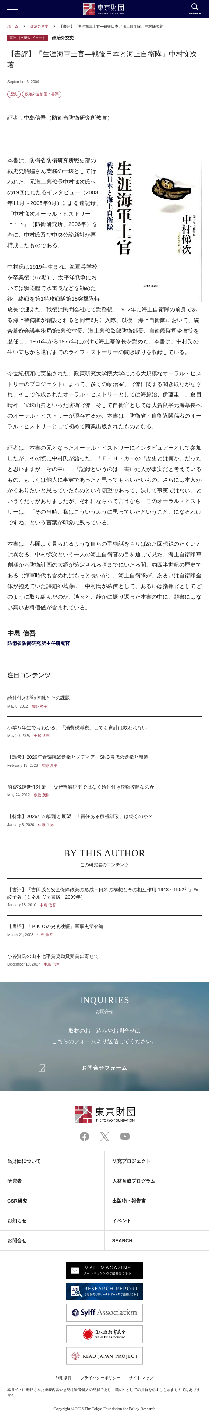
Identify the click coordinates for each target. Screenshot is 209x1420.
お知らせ (16, 1221)
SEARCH (122, 1240)
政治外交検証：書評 (42, 94)
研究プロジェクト (131, 1161)
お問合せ (16, 1240)
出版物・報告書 (129, 1201)
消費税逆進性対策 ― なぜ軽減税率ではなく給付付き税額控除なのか (104, 790)
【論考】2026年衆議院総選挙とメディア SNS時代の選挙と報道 (104, 761)
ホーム (12, 26)
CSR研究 (17, 1201)
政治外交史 (40, 26)
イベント (121, 1221)
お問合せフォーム (104, 1068)
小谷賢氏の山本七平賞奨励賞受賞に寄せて (104, 956)
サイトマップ (141, 1377)
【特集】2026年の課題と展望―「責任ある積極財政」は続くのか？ (104, 816)
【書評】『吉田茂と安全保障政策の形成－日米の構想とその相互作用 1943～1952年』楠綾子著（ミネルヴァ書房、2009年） (104, 897)
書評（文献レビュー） (27, 38)
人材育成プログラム (134, 1181)
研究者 (14, 1181)
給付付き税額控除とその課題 (104, 701)
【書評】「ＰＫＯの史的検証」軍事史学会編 (104, 930)
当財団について (24, 1161)
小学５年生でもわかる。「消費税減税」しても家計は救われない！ (104, 731)
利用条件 (64, 1377)
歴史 (14, 94)
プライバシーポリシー (100, 1377)
